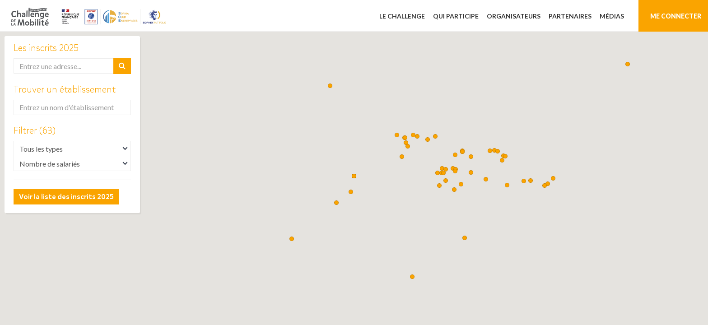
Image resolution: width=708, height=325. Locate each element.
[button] (402, 156)
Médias (612, 16)
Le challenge (402, 16)
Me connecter (675, 16)
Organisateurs (513, 16)
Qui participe (456, 16)
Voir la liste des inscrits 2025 (66, 196)
